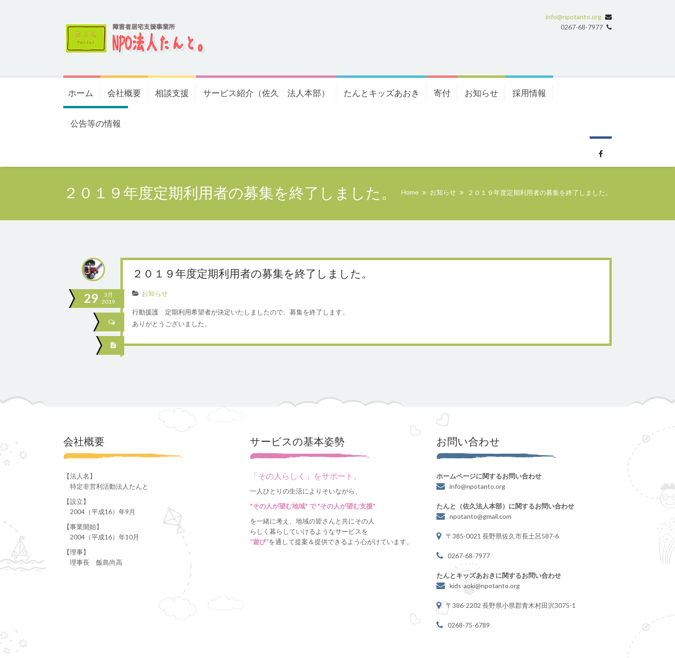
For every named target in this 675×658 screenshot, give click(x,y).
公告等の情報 (95, 123)
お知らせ (481, 93)
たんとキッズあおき (382, 93)
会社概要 (124, 93)
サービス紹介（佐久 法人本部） (266, 93)
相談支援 (172, 93)
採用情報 (529, 93)
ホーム (80, 93)
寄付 (442, 93)
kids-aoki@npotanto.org (485, 585)
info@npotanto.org (573, 17)
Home (410, 192)
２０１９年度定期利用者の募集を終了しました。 (257, 274)
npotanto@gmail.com (480, 516)
